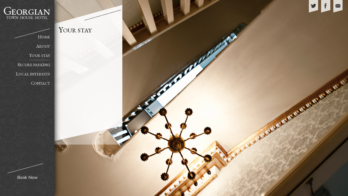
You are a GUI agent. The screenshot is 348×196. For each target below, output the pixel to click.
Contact (40, 83)
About (43, 46)
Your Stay (39, 55)
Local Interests (33, 74)
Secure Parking (34, 65)
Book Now (27, 177)
